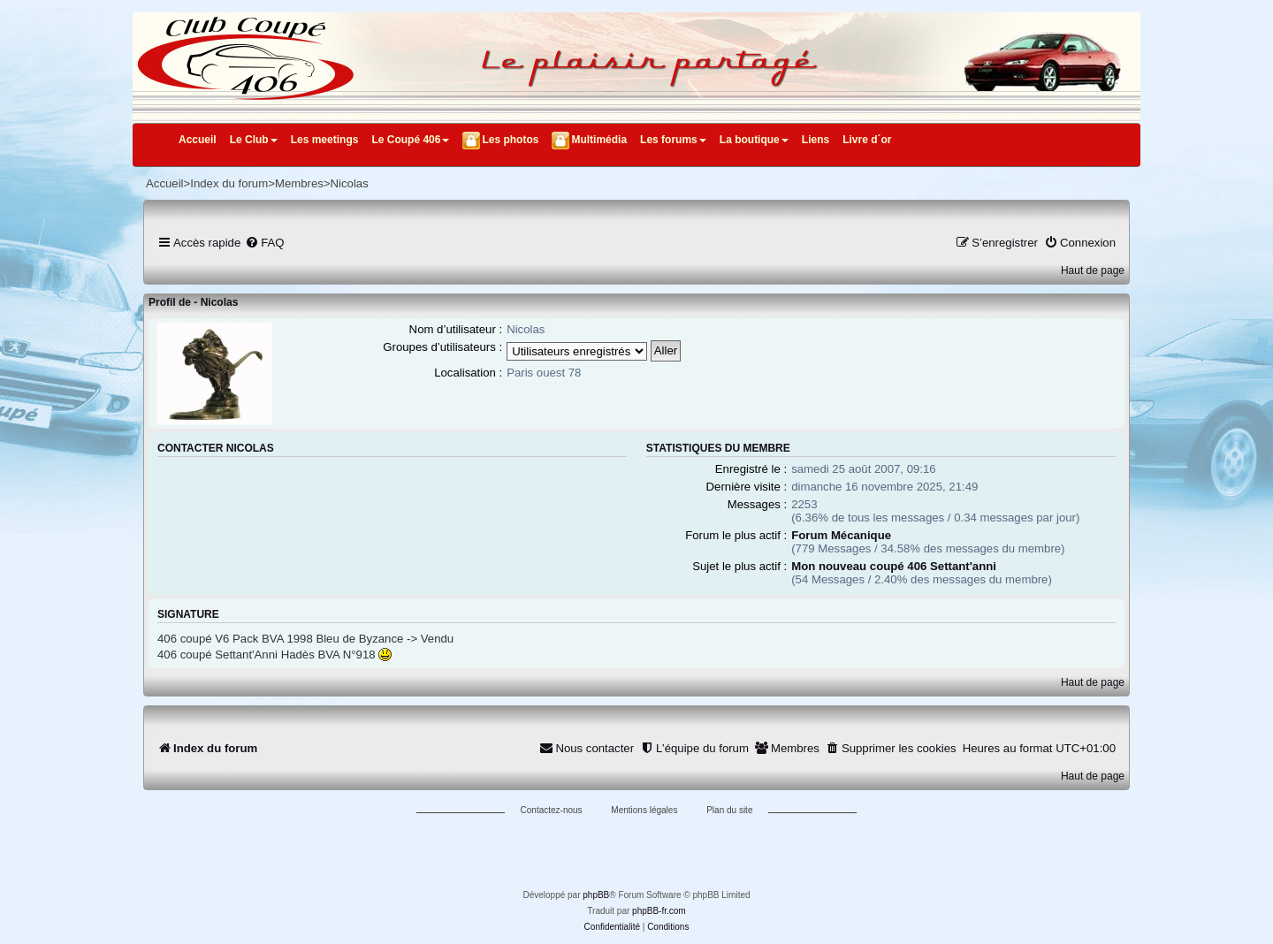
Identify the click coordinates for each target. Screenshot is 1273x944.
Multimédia (599, 139)
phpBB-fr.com (659, 911)
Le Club (254, 139)
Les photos (510, 139)
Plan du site (729, 810)
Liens (815, 139)
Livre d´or (866, 139)
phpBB (596, 895)
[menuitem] (264, 242)
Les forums (673, 139)
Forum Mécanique (841, 535)
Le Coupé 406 (410, 139)
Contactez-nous (552, 810)
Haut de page (1092, 270)
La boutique (754, 139)
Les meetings (325, 139)
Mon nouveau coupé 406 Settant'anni (893, 566)
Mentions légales (644, 810)
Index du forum (229, 183)
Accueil (198, 139)
